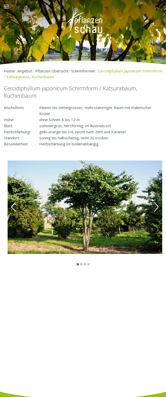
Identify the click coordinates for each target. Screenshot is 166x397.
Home (9, 70)
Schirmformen (83, 70)
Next (156, 207)
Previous (13, 207)
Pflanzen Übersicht (51, 70)
